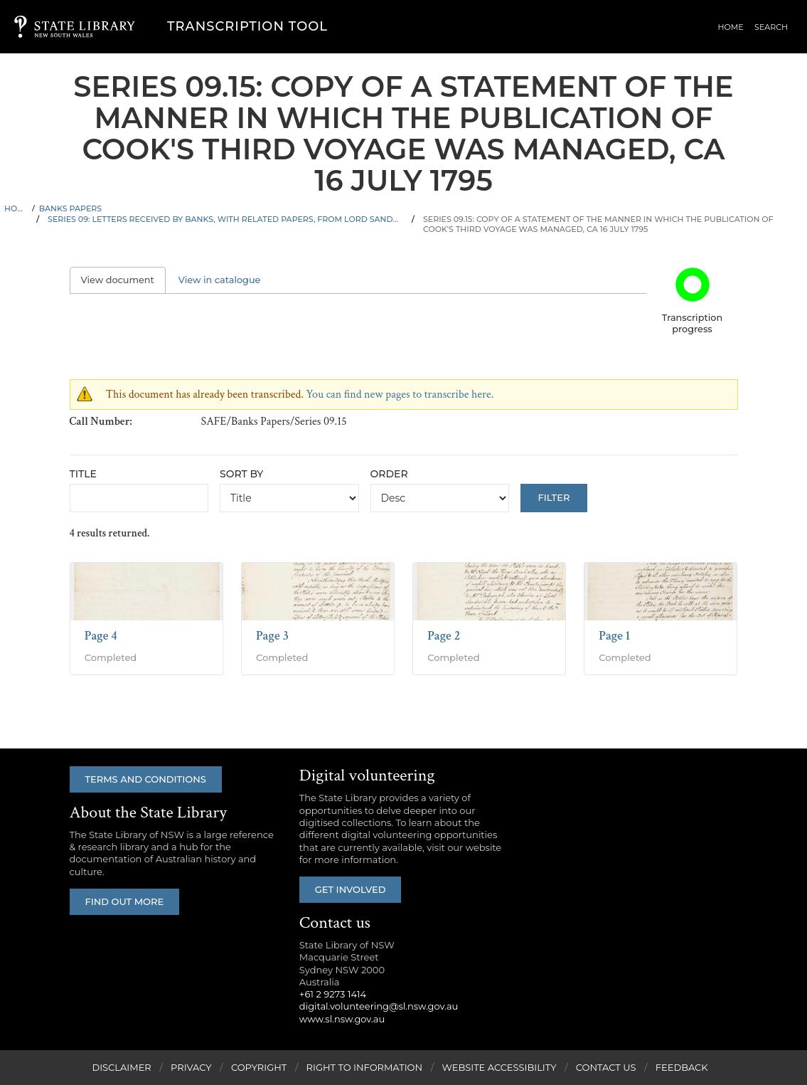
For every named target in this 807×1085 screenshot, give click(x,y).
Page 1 (614, 636)
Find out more (124, 901)
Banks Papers (70, 208)
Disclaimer (121, 1067)
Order (389, 473)
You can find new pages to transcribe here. (399, 394)
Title (83, 473)
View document (123, 280)
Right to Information (364, 1067)
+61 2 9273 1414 (332, 994)
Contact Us (606, 1067)
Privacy (191, 1067)
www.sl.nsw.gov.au (342, 1019)
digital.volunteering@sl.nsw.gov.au (379, 1006)
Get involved (350, 889)
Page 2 (443, 636)
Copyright (259, 1067)
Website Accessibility (499, 1067)
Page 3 (272, 636)
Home (732, 28)
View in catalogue (219, 280)
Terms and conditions (145, 779)
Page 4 (101, 636)
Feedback (682, 1067)
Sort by (241, 473)
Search (772, 28)
